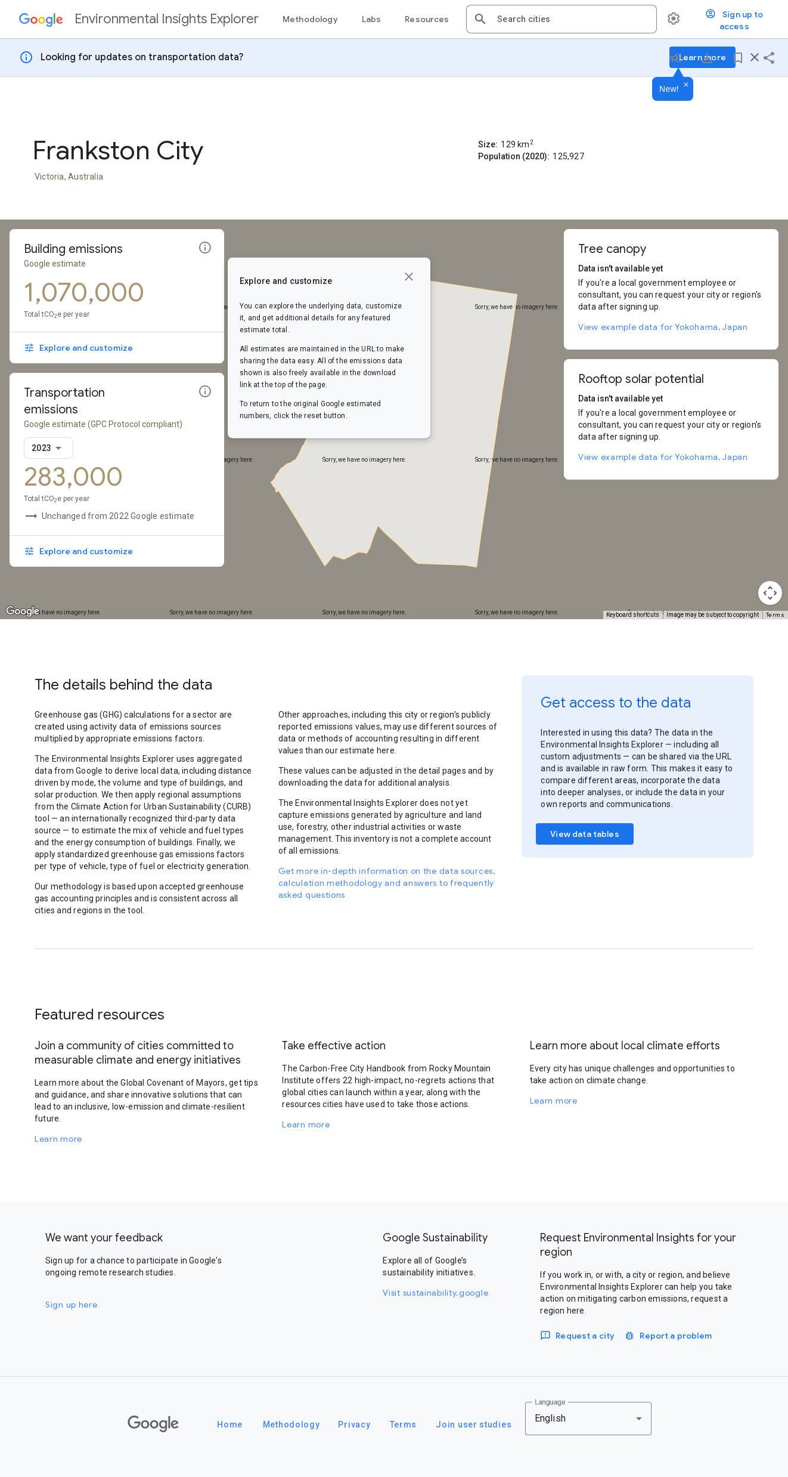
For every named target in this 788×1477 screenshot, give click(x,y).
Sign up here (71, 1304)
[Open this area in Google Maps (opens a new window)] (22, 611)
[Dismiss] (686, 85)
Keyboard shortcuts (632, 614)
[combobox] (572, 19)
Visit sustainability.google (435, 1292)
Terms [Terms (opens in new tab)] (775, 615)
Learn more (58, 1138)
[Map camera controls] (770, 593)
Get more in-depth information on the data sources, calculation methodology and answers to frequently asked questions (386, 883)
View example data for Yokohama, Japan (663, 327)
